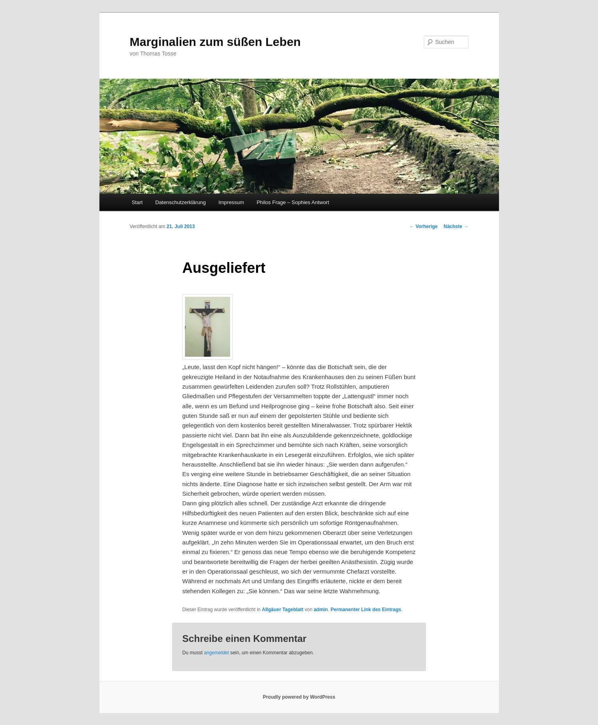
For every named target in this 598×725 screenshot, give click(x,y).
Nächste (455, 226)
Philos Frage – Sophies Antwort (292, 202)
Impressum (231, 202)
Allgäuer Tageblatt (283, 609)
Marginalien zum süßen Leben (215, 41)
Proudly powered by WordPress (299, 697)
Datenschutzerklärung (180, 202)
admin (321, 609)
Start (137, 202)
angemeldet (216, 652)
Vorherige (423, 226)
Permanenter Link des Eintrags (365, 609)
